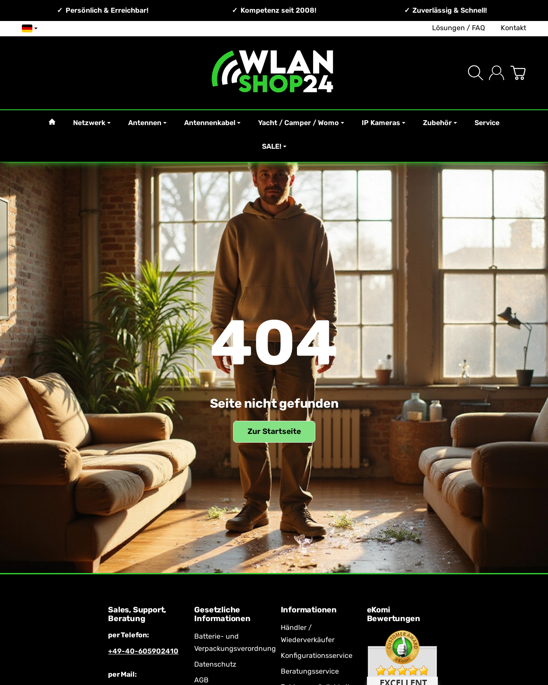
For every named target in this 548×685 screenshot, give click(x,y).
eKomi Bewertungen (393, 614)
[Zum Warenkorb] (518, 73)
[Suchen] (476, 73)
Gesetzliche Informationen (222, 614)
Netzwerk (92, 123)
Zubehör (440, 123)
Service (487, 123)
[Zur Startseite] (274, 72)
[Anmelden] (497, 73)
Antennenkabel (212, 123)
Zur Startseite (274, 431)
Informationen (309, 610)
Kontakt (513, 28)
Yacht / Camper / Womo (301, 123)
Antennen (147, 123)
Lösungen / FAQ (458, 28)
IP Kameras (383, 123)
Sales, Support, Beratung (137, 614)
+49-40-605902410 (143, 651)
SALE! (274, 146)
